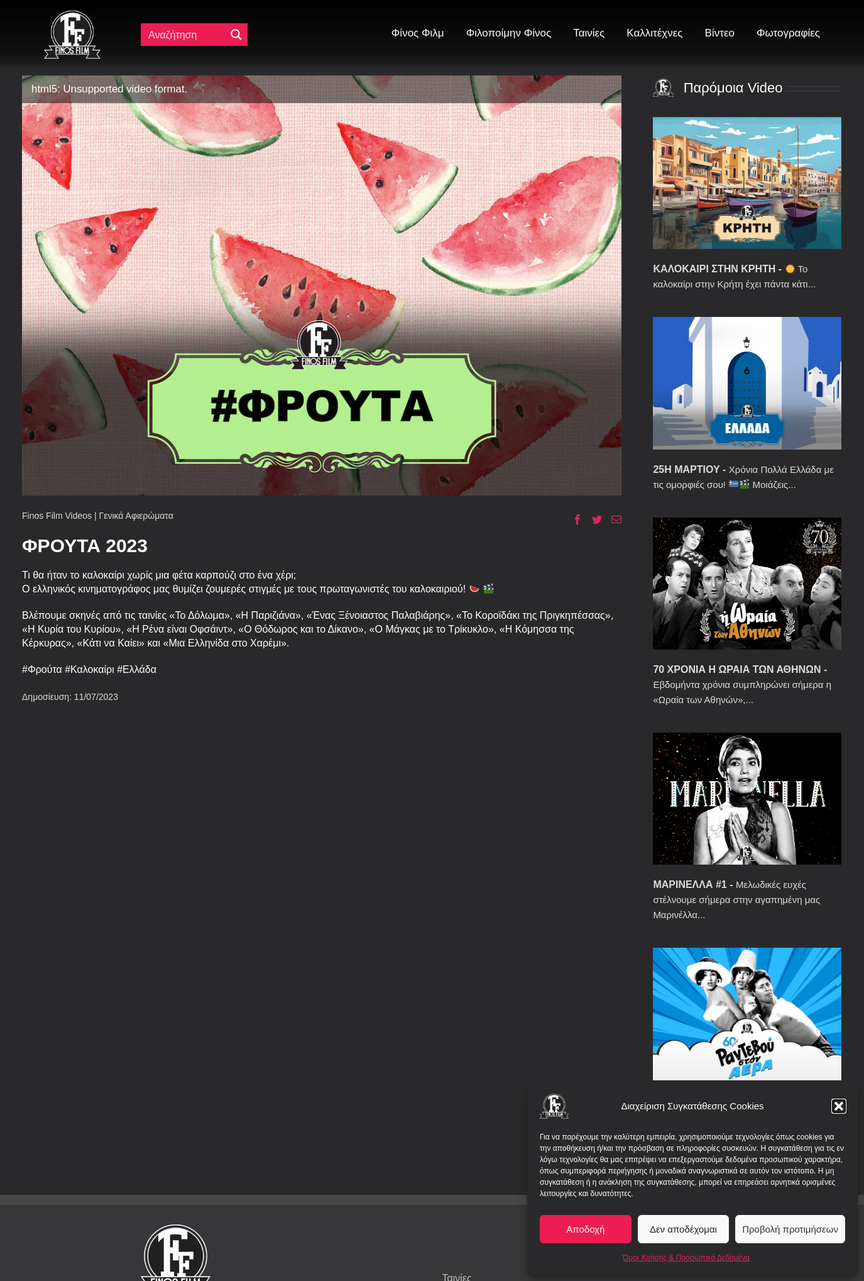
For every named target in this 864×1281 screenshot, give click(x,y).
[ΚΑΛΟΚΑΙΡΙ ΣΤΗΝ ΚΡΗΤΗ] (747, 183)
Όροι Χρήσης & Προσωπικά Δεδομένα (686, 1257)
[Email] (611, 519)
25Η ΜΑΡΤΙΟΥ (686, 469)
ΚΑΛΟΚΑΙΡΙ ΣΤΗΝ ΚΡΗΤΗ (714, 268)
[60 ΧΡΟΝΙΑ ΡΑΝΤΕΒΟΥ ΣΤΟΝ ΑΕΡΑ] (747, 1014)
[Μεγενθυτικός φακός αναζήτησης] (236, 34)
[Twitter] (592, 519)
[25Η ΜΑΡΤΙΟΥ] (747, 383)
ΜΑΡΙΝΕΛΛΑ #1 (689, 884)
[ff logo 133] (72, 15)
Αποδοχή (585, 1229)
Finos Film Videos (57, 516)
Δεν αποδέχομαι (683, 1229)
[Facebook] (572, 519)
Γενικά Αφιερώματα (136, 516)
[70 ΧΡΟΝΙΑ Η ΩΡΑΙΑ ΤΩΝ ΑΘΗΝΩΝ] (747, 584)
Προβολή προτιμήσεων (790, 1229)
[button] (839, 1106)
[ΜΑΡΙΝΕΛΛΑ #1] (747, 799)
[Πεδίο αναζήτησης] (186, 34)
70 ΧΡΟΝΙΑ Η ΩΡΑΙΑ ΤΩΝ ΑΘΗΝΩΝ (737, 669)
